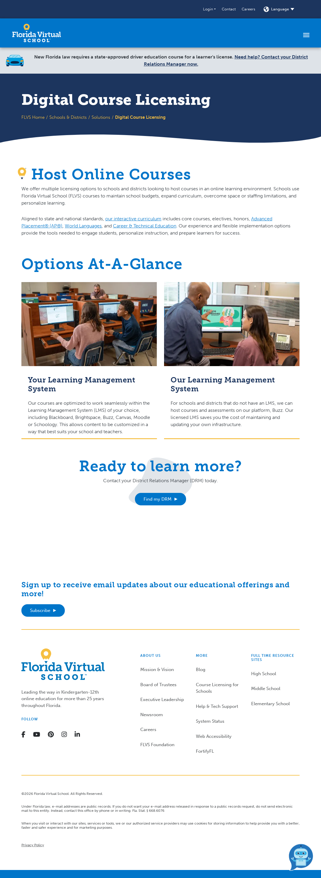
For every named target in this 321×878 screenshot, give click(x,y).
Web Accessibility (214, 736)
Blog (200, 669)
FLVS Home (33, 117)
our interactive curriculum (133, 219)
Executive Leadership (162, 699)
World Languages (83, 226)
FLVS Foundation (157, 744)
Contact (229, 9)
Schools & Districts (68, 117)
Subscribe (40, 610)
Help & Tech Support (217, 706)
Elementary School (270, 703)
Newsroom (151, 714)
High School (263, 673)
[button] (209, 9)
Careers (248, 9)
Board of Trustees (158, 684)
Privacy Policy (32, 845)
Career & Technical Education (144, 226)
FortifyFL (205, 751)
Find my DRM (157, 499)
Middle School (265, 688)
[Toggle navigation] (306, 34)
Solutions (101, 117)
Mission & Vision (157, 669)
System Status (210, 721)
